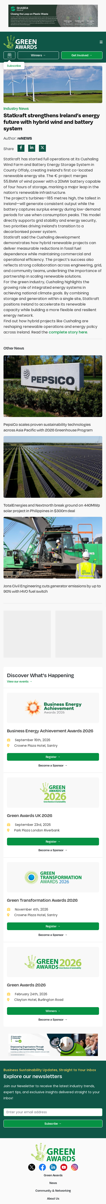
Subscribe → (53, 1123)
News (53, 1183)
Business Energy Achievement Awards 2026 (50, 730)
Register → (53, 757)
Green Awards (53, 1175)
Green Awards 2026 (26, 984)
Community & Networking (53, 1190)
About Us (53, 1198)
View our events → (19, 681)
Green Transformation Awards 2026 (42, 900)
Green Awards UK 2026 (29, 815)
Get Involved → (82, 55)
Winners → (38, 55)
